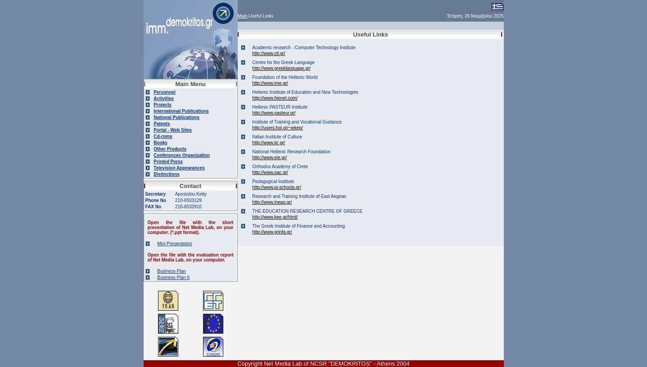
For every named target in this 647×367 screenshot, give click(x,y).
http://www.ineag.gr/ (272, 202)
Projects (162, 104)
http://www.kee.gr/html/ (275, 217)
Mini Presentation (174, 243)
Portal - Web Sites (173, 130)
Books (160, 142)
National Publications (176, 117)
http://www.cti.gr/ (268, 53)
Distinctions (166, 174)
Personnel (164, 92)
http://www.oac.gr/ (270, 172)
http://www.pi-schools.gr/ (276, 187)
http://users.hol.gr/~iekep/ (277, 127)
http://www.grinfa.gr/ (272, 231)
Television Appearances (179, 167)
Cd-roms (163, 136)
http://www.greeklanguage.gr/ (281, 68)
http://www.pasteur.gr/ (273, 112)
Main (243, 16)
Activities (163, 98)
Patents (162, 123)
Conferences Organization (181, 155)
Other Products (170, 149)
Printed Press (168, 161)
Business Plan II (173, 277)
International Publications (181, 111)
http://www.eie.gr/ (269, 157)
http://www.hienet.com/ (275, 98)
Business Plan (171, 271)
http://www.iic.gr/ (268, 142)
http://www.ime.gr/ (270, 83)
